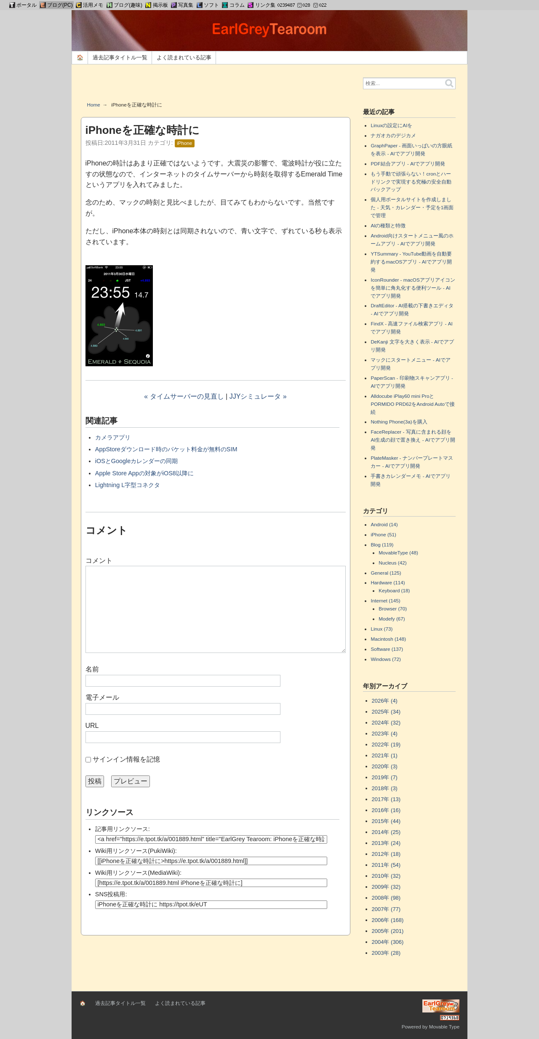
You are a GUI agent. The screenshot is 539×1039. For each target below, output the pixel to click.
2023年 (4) (385, 733)
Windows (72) (385, 659)
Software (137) (387, 649)
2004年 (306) (388, 942)
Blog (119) (382, 544)
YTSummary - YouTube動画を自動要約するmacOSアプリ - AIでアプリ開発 (411, 261)
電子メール (102, 697)
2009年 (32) (386, 887)
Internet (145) (385, 600)
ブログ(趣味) (128, 5)
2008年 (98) (386, 898)
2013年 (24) (386, 843)
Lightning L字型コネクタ (127, 485)
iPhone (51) (383, 534)
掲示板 (160, 5)
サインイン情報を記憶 (126, 759)
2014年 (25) (386, 832)
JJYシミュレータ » (258, 396)
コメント (98, 560)
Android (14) (384, 524)
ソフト (211, 5)
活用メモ (93, 5)
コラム (237, 5)
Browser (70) (393, 608)
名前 (92, 669)
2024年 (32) (386, 722)
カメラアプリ (113, 437)
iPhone (184, 143)
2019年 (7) (385, 777)
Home (93, 104)
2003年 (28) (386, 953)
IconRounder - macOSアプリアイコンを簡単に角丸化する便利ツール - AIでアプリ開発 (413, 287)
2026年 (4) (385, 701)
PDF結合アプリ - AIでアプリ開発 (408, 163)
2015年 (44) (386, 821)
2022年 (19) (386, 744)
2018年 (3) (385, 788)
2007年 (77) (386, 909)
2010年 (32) (386, 876)
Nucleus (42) (392, 562)
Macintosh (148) (388, 639)
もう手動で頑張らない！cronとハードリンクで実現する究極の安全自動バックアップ (411, 181)
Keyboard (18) (394, 590)
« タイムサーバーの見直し (184, 396)
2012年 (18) (386, 854)
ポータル (26, 5)
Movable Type (444, 1026)
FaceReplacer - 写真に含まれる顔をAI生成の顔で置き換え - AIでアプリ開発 (413, 439)
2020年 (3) (385, 766)
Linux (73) (381, 628)
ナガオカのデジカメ (393, 135)
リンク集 (265, 5)
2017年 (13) (386, 799)
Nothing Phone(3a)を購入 (399, 421)
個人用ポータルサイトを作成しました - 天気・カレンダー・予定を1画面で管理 (412, 207)
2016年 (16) (386, 810)
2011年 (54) (386, 865)
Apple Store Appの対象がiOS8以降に (144, 473)
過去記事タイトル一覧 (120, 57)
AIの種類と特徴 (388, 225)
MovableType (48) (398, 552)
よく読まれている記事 (184, 57)
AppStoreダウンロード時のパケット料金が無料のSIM (166, 449)
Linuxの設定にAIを (391, 125)
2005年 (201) (388, 931)
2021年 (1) (385, 755)
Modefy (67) (392, 618)
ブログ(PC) (60, 5)
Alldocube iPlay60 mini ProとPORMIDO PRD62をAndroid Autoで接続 (413, 404)
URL (92, 725)
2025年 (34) (386, 712)
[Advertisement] (215, 86)
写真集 (185, 5)
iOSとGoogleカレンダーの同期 (136, 461)
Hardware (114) (388, 582)
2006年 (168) (388, 920)
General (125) (386, 572)
